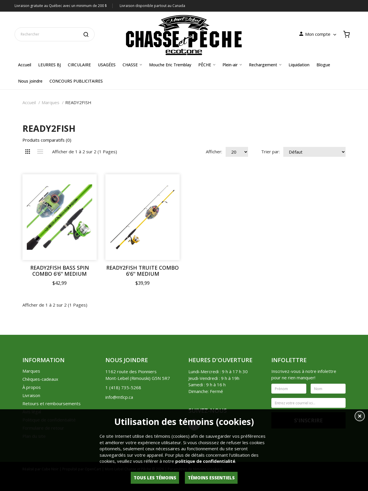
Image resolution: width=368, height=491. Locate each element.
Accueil (29, 102)
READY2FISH (78, 102)
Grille (27, 151)
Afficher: (214, 151)
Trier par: (270, 151)
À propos (31, 387)
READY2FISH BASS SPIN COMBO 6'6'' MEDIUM (59, 271)
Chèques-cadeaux (40, 379)
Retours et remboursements (51, 403)
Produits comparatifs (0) (46, 140)
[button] (360, 417)
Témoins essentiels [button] (211, 478)
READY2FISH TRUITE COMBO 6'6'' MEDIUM (142, 271)
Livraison (31, 395)
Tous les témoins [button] (155, 478)
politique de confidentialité (205, 461)
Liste (40, 151)
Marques (50, 102)
